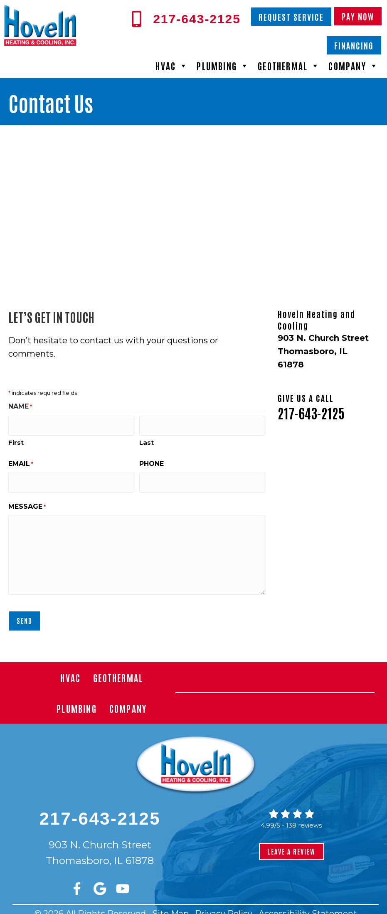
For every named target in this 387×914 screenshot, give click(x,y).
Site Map (170, 903)
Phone (151, 460)
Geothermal (289, 65)
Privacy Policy (223, 903)
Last (146, 439)
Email (20, 460)
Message (27, 499)
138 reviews (304, 815)
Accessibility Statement (308, 903)
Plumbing (223, 65)
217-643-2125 (311, 412)
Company (353, 65)
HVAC (171, 65)
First (16, 439)
